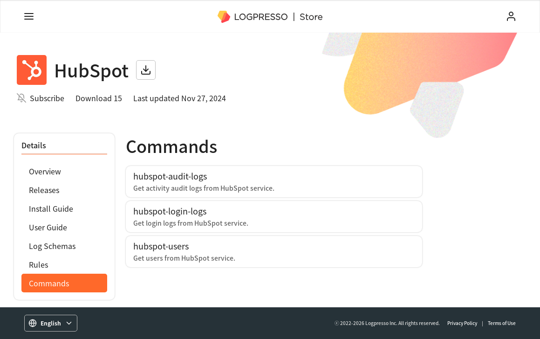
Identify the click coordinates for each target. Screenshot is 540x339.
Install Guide (51, 208)
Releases (44, 189)
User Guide (48, 227)
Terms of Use (502, 322)
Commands (49, 283)
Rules (38, 264)
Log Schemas (52, 245)
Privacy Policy (462, 322)
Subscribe (47, 98)
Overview (45, 171)
